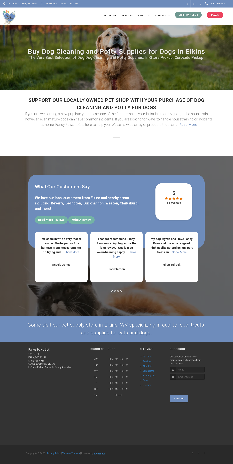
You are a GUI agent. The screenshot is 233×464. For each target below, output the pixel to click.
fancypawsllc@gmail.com (41, 364)
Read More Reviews (51, 219)
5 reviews (173, 203)
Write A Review (81, 219)
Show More (71, 252)
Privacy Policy (54, 453)
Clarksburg (129, 203)
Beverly (57, 203)
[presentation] (187, 385)
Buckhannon (94, 203)
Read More (188, 125)
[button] (112, 291)
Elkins (95, 198)
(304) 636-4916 (36, 360)
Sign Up (179, 398)
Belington (73, 203)
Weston (111, 203)
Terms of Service (71, 453)
